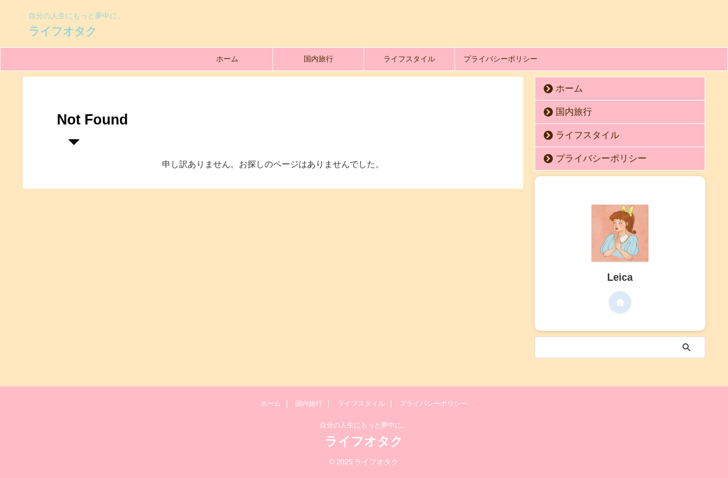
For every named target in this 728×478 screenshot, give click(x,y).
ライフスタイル (409, 59)
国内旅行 (318, 59)
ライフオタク (62, 31)
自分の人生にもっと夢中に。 (364, 425)
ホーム (227, 59)
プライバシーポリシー (500, 59)
